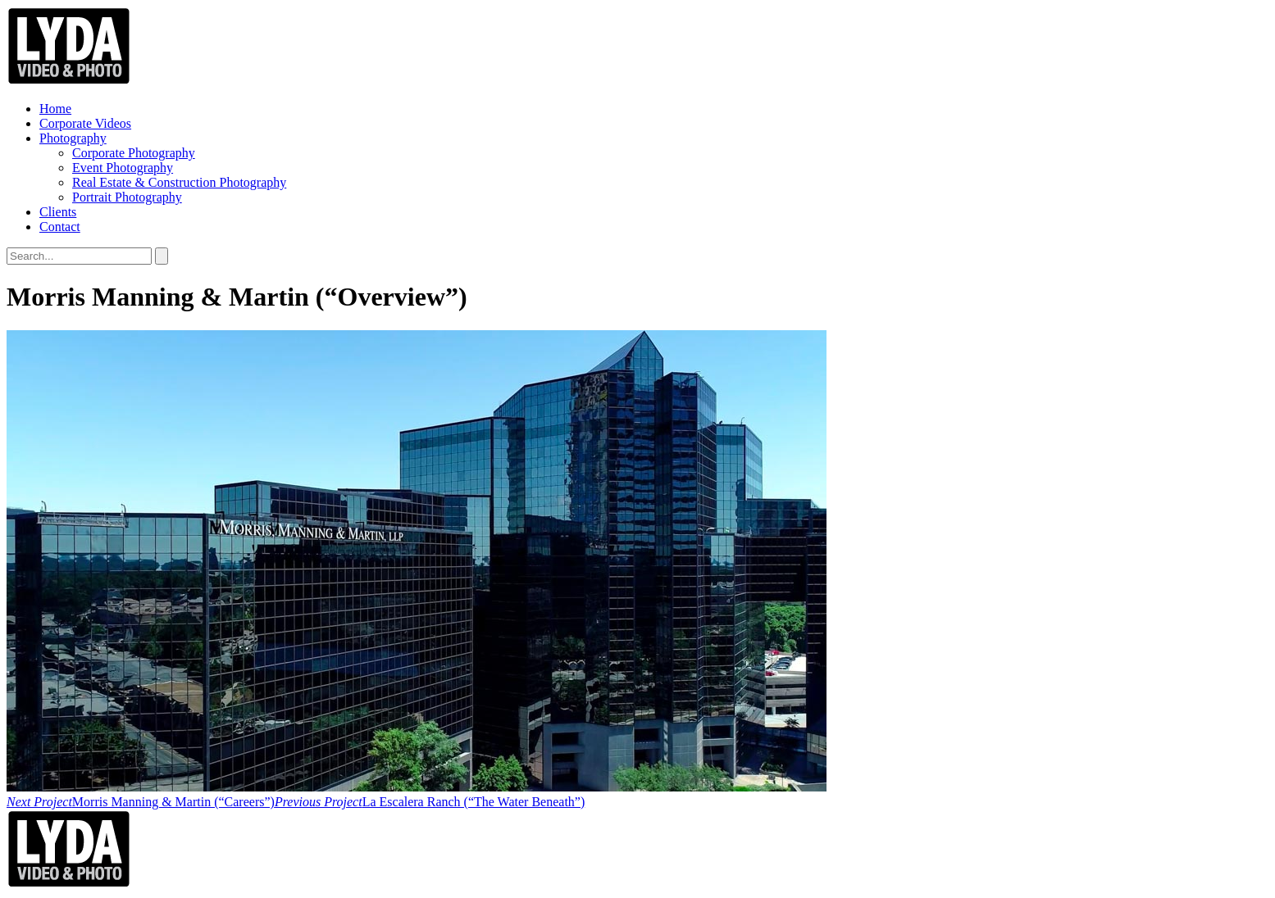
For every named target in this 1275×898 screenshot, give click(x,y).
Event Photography (122, 168)
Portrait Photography (127, 197)
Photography (73, 138)
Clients (57, 212)
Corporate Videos (85, 123)
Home (55, 109)
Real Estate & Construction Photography (179, 182)
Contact (59, 227)
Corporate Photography (133, 153)
